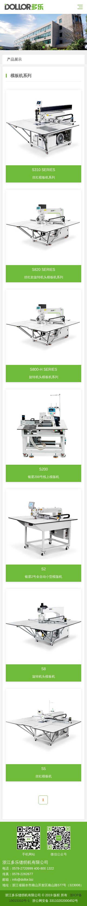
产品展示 (14, 59)
